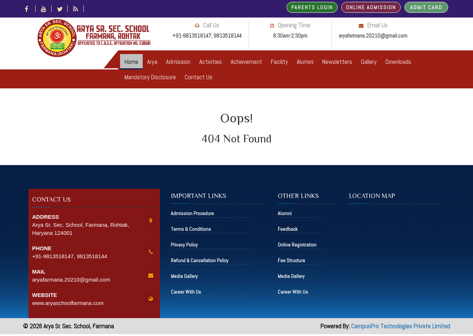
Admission (178, 62)
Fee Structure (291, 260)
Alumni (285, 213)
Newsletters (337, 62)
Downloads (398, 62)
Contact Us (198, 77)
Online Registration (297, 244)
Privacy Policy (184, 244)
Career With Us (186, 292)
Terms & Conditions (191, 229)
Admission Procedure (192, 213)
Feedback (287, 229)
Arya (152, 62)
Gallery (369, 62)
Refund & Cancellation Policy (199, 260)
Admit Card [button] (426, 7)
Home (131, 62)
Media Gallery (184, 276)
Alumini (305, 62)
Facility (279, 62)
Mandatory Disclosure (150, 77)
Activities (210, 62)
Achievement (246, 62)
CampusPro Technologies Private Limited (400, 326)
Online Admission (371, 7)
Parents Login (312, 7)
